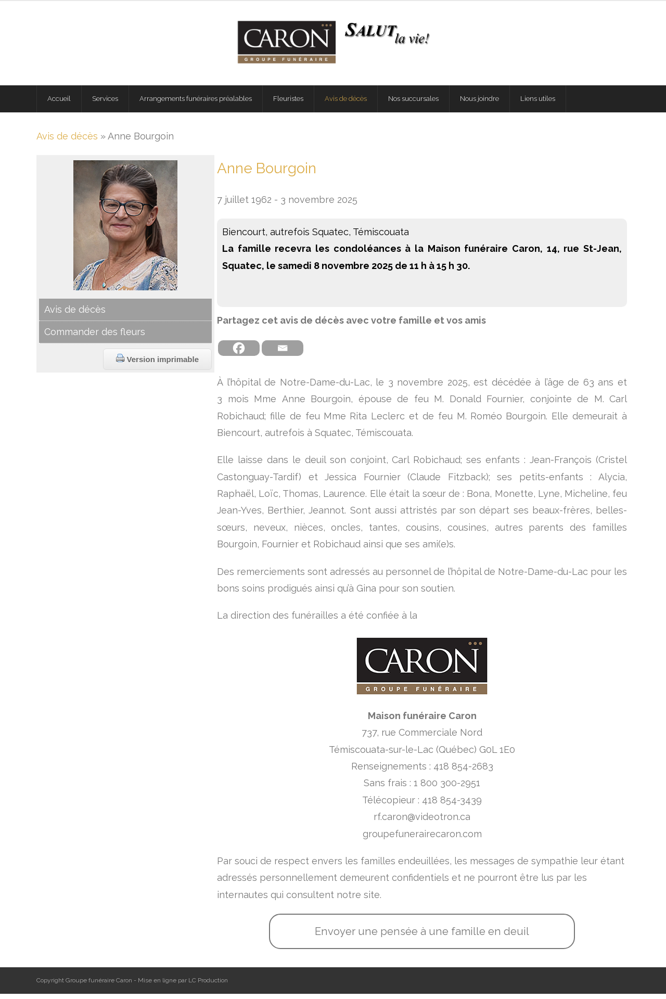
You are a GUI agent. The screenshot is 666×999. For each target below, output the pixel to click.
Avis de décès (67, 141)
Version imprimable (157, 364)
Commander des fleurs (94, 336)
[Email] (282, 354)
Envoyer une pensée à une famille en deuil (422, 936)
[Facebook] (239, 354)
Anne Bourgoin (266, 173)
